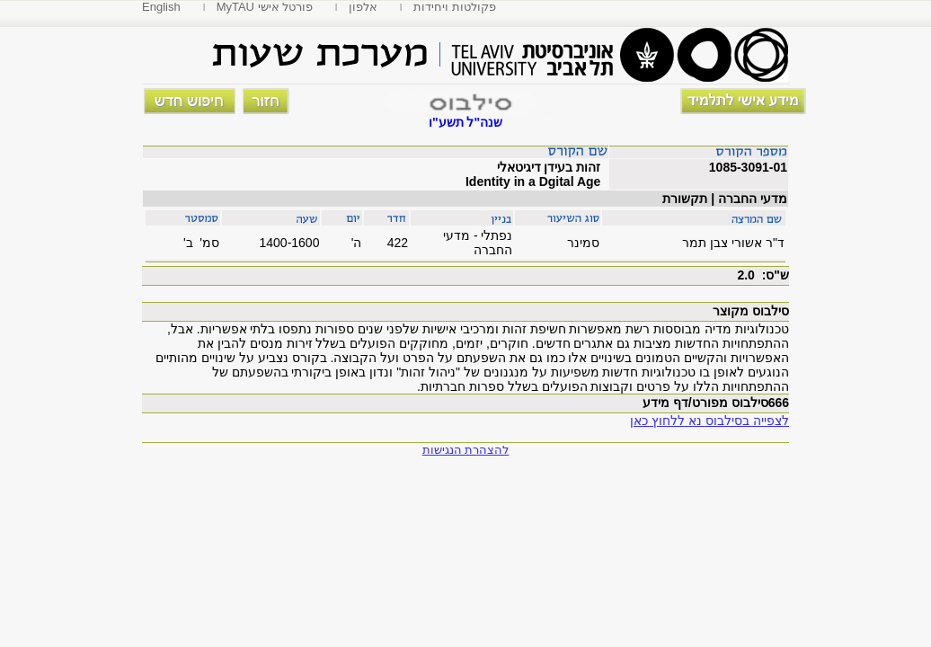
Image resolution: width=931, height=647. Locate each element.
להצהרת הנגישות (466, 449)
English (161, 6)
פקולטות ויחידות (454, 6)
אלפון (363, 6)
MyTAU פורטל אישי (265, 6)
